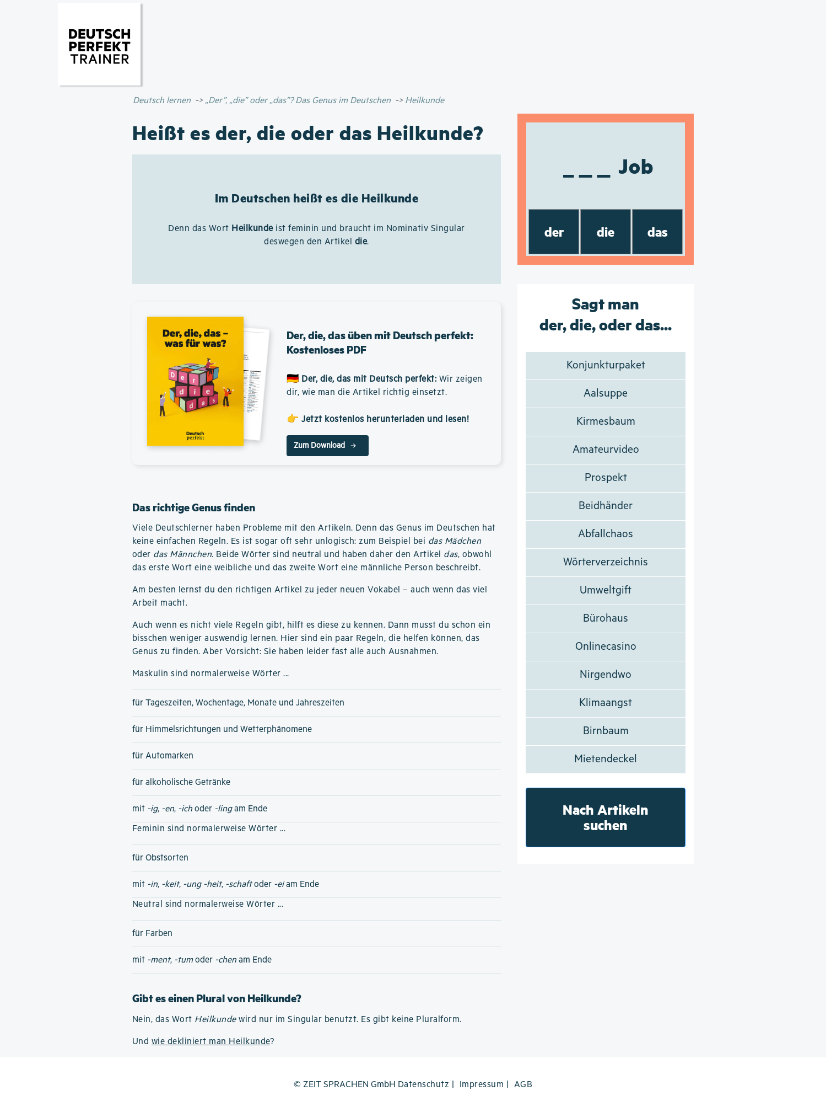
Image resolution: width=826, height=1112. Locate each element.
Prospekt (606, 478)
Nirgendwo (605, 675)
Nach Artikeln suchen (606, 817)
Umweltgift (605, 590)
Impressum (482, 1084)
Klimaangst (605, 703)
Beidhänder (606, 506)
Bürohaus (605, 618)
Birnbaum (606, 731)
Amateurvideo (606, 449)
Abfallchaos (605, 534)
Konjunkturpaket (605, 365)
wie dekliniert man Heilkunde (211, 1041)
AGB (523, 1084)
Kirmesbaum (605, 421)
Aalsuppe (606, 393)
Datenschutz (424, 1084)
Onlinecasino (605, 646)
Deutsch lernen (162, 100)
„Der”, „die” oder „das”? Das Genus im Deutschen (298, 100)
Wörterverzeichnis (605, 562)
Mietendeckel (605, 759)
